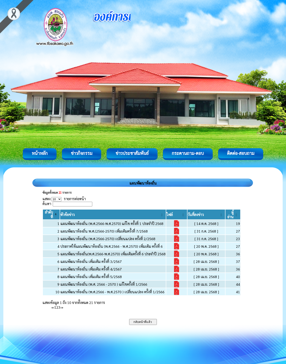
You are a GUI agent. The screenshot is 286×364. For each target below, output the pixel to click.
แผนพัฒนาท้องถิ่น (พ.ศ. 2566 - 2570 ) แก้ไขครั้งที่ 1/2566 (103, 284)
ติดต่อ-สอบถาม (240, 153)
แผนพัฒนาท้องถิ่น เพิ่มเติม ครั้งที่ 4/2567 (91, 269)
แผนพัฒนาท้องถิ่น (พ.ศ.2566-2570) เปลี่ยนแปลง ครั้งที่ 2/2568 (107, 238)
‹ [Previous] (53, 307)
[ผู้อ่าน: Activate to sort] (232, 214)
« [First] (52, 307)
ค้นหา (46, 203)
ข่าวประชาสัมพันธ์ (132, 153)
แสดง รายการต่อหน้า (64, 198)
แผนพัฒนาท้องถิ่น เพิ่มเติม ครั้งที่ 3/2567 (91, 261)
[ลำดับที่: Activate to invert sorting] (51, 214)
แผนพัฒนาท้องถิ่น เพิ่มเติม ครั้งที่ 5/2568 (91, 276)
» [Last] (62, 307)
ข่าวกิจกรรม (81, 153)
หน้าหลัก (40, 153)
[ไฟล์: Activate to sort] (176, 214)
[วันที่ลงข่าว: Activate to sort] (206, 214)
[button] (67, 214)
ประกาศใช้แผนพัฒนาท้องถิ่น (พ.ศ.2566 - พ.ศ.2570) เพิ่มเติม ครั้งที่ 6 (111, 246)
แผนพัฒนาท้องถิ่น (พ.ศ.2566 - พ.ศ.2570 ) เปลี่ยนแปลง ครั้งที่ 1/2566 (112, 291)
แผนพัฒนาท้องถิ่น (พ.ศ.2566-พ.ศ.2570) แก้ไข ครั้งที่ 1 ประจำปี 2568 (111, 223)
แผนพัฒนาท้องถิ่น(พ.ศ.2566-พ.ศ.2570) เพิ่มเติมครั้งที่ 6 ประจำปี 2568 (113, 254)
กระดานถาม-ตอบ (188, 153)
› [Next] (60, 307)
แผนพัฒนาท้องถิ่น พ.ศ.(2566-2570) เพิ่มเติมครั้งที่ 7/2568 (104, 231)
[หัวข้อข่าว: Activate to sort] (113, 214)
